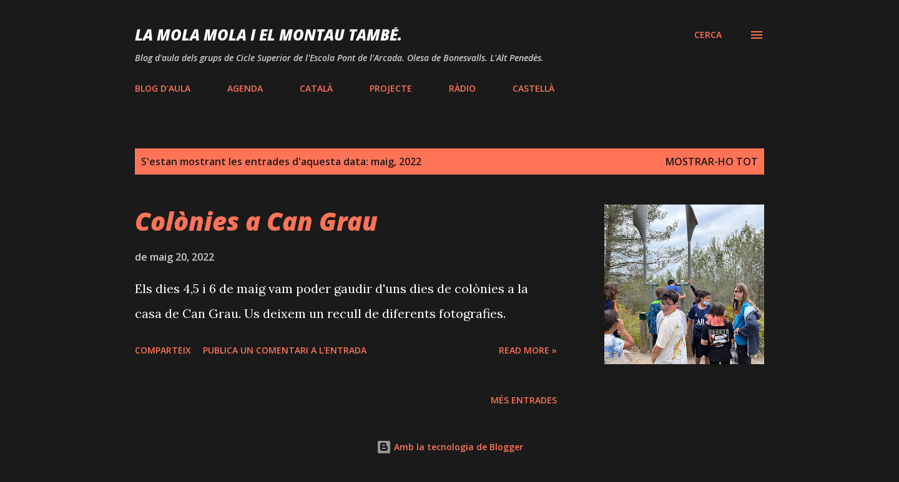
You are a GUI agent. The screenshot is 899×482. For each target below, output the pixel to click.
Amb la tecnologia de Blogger (449, 447)
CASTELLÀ (533, 88)
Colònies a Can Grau (256, 221)
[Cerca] (708, 34)
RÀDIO (462, 88)
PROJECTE (391, 88)
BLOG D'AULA (162, 88)
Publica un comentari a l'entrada (284, 350)
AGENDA (245, 88)
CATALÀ (316, 88)
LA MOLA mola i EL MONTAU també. (268, 34)
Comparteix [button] (163, 350)
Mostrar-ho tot (712, 161)
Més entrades (524, 400)
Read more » (528, 350)
